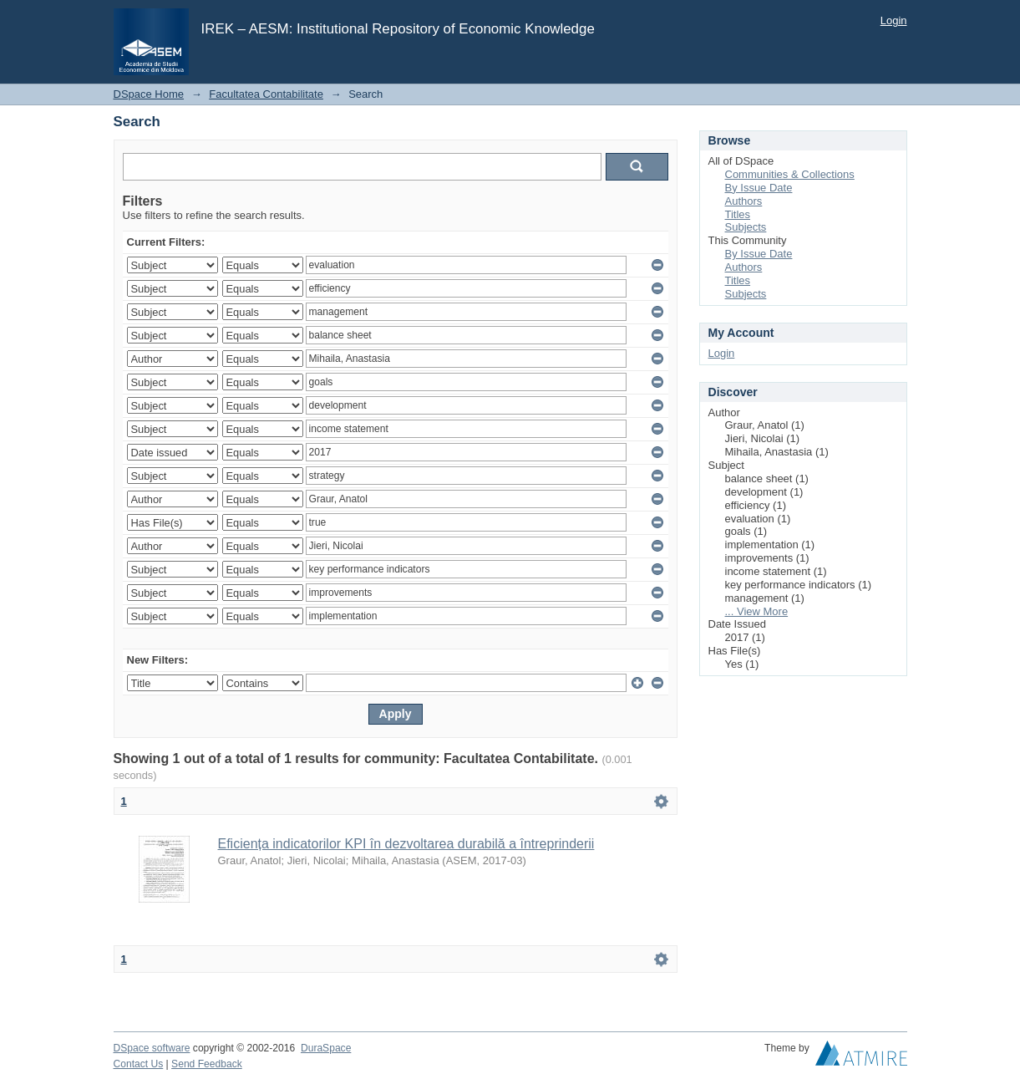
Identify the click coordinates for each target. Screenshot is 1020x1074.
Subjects (746, 227)
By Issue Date (759, 187)
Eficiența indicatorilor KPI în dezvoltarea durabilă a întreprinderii (406, 844)
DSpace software (152, 1048)
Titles (738, 214)
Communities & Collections (790, 174)
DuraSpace (326, 1048)
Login (893, 20)
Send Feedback (206, 1064)
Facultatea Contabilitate (266, 94)
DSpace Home (149, 94)
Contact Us (139, 1064)
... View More (757, 611)
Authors (744, 201)
